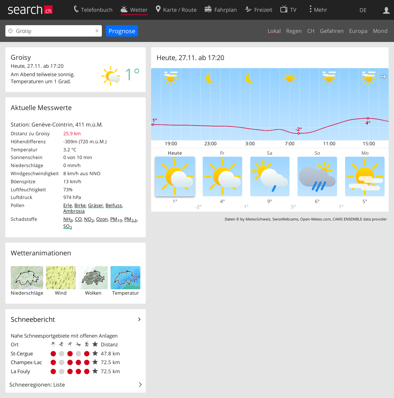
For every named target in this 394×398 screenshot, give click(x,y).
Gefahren (332, 31)
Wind (61, 293)
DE (363, 10)
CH (311, 31)
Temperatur (125, 293)
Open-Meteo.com (315, 218)
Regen (294, 31)
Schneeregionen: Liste (37, 384)
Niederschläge (27, 293)
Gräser (95, 205)
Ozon (102, 219)
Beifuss (114, 205)
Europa (358, 31)
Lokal (274, 31)
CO (78, 219)
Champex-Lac (26, 362)
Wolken (93, 293)
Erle (67, 205)
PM (116, 219)
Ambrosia (74, 211)
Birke (80, 205)
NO (89, 219)
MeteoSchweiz (258, 218)
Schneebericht (33, 319)
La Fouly (20, 371)
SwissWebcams (285, 218)
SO (67, 226)
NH (68, 219)
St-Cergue (22, 353)
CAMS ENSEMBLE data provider (360, 218)
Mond (380, 31)
